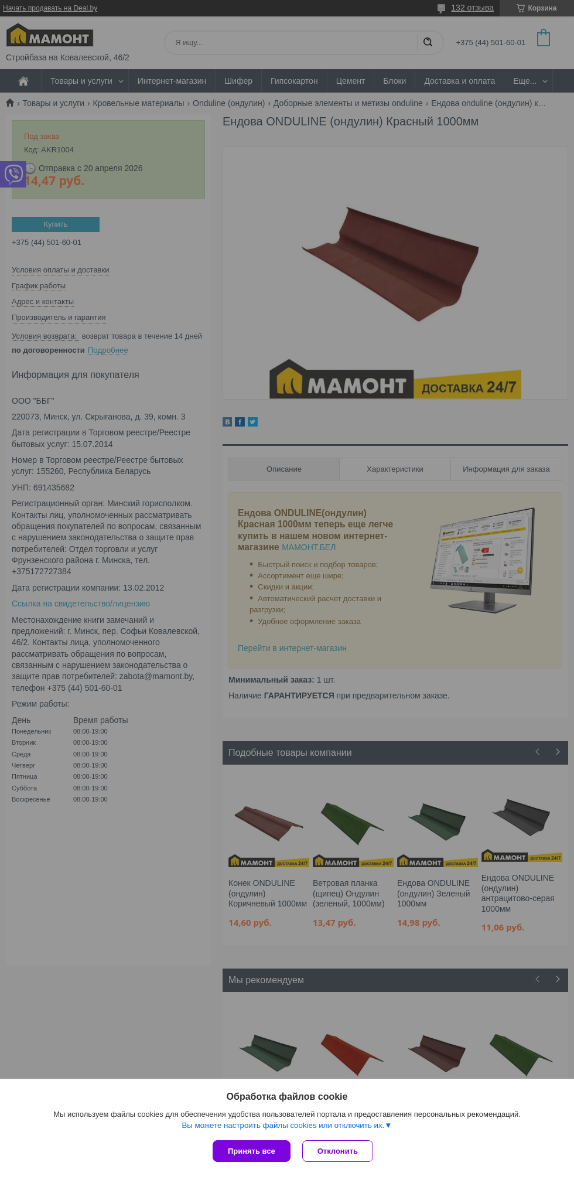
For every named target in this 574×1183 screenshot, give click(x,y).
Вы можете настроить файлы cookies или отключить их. (283, 1125)
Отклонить (337, 1151)
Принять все (251, 1151)
